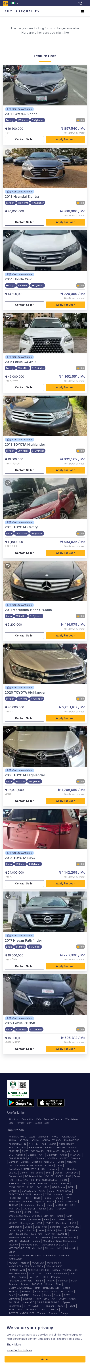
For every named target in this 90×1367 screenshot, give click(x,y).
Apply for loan (65, 139)
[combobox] (15, 3)
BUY (8, 11)
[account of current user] (82, 11)
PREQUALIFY (28, 11)
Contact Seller (24, 139)
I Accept (45, 1359)
